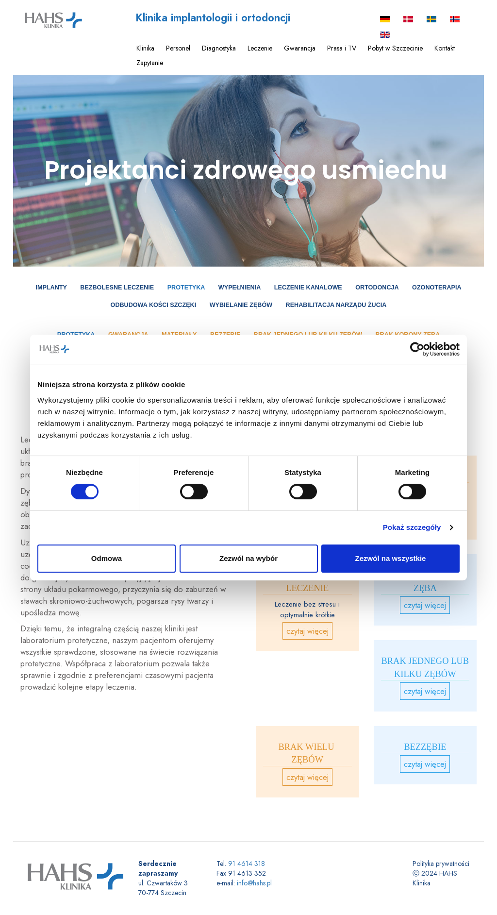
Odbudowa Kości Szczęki (154, 305)
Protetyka (186, 287)
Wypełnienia (239, 287)
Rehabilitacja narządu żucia (336, 305)
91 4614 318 (246, 863)
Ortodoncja (376, 287)
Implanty (50, 287)
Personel (178, 48)
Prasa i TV (341, 48)
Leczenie (260, 48)
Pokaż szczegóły (412, 527)
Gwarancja (299, 48)
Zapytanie (149, 63)
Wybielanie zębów (241, 305)
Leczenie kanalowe (308, 287)
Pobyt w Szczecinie (395, 48)
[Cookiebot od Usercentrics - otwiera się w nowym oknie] (417, 349)
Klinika (145, 48)
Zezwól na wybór (248, 558)
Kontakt (444, 48)
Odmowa (106, 558)
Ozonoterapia (436, 287)
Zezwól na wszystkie (390, 558)
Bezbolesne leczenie (117, 287)
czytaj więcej (307, 631)
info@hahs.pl (254, 883)
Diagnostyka (219, 48)
